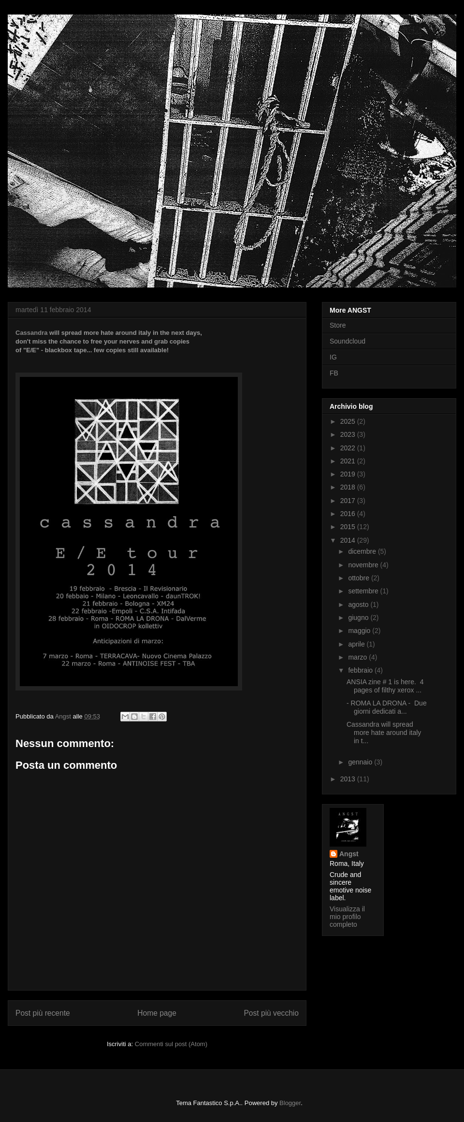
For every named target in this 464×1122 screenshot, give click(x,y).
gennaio (361, 762)
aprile (357, 644)
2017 (348, 500)
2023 (348, 434)
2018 (348, 487)
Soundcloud (347, 341)
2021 (348, 461)
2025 (348, 421)
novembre (364, 565)
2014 (348, 540)
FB (334, 373)
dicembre (362, 551)
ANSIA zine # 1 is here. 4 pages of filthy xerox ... (385, 686)
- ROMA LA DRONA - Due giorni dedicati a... (387, 707)
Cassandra (31, 332)
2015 (348, 527)
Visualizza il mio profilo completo (347, 916)
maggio (360, 630)
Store (338, 325)
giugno (359, 617)
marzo (358, 657)
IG (333, 357)
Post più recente (42, 1013)
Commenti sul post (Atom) (171, 1044)
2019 (348, 474)
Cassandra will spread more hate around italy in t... (384, 732)
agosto (359, 604)
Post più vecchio (271, 1013)
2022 (348, 448)
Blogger (290, 1103)
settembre (364, 591)
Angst (349, 854)
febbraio (361, 670)
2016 (348, 514)
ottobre (359, 578)
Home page (156, 1013)
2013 (348, 779)
